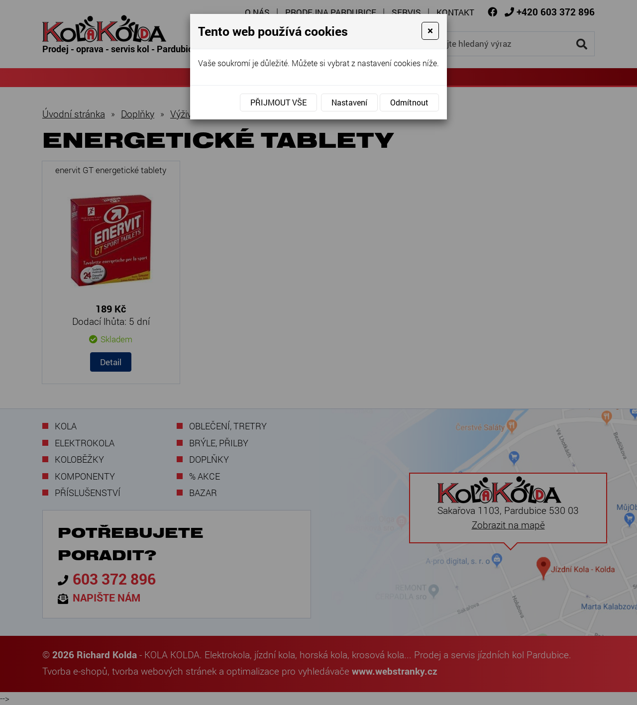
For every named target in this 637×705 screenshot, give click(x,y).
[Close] (430, 31)
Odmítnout (409, 102)
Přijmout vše (278, 102)
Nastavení (349, 102)
